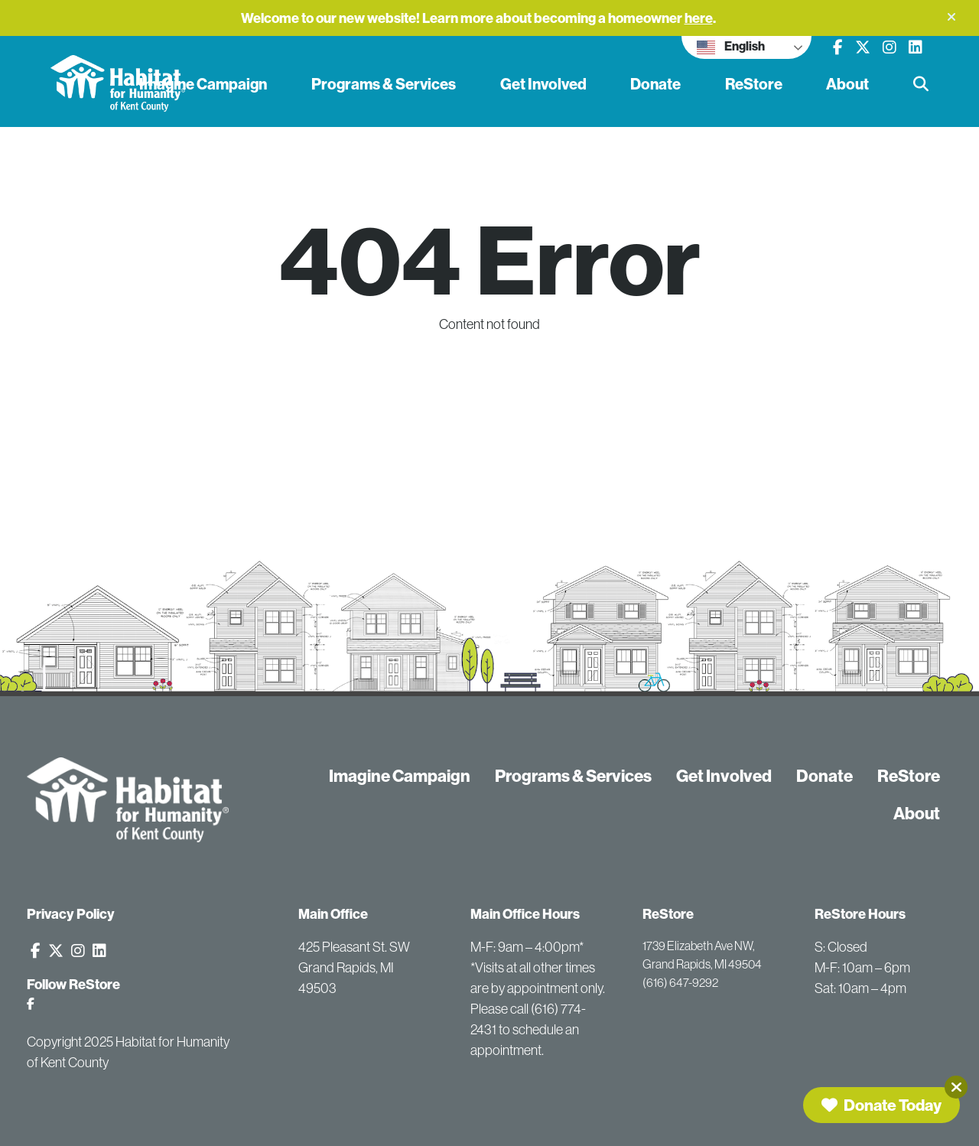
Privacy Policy (71, 914)
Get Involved (543, 83)
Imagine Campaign (203, 83)
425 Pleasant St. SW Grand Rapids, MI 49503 (354, 967)
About (847, 83)
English (731, 47)
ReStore (753, 83)
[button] (951, 17)
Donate (655, 83)
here (699, 18)
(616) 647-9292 (680, 982)
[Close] (956, 1087)
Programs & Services (383, 83)
